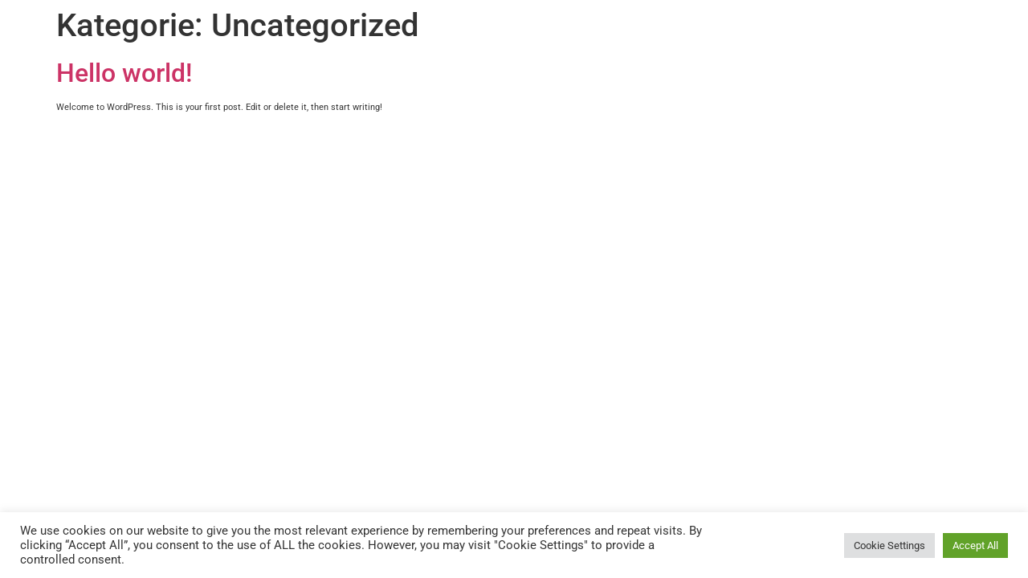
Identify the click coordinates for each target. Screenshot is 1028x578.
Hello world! (124, 73)
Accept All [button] (975, 545)
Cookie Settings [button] (889, 545)
